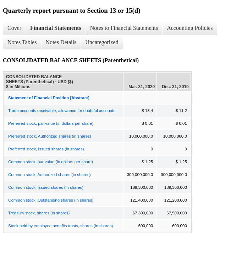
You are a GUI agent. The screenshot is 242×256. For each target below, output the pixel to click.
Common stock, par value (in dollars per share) (50, 162)
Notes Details (61, 42)
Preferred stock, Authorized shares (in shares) (49, 136)
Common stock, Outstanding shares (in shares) (50, 200)
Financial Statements (55, 28)
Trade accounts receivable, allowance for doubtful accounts (61, 110)
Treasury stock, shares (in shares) (39, 213)
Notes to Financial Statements (124, 28)
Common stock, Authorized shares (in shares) (49, 174)
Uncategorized (101, 42)
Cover (14, 28)
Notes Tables (22, 42)
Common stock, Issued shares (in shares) (45, 187)
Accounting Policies (190, 28)
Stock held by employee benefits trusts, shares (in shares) (60, 226)
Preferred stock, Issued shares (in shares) (46, 149)
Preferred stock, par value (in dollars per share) (50, 123)
